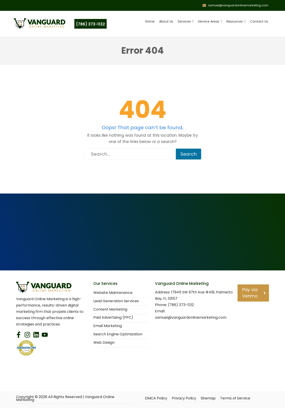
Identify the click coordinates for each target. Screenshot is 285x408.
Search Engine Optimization (117, 334)
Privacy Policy (184, 398)
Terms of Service (235, 398)
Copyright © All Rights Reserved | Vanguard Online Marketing (65, 398)
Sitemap (208, 398)
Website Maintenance (112, 292)
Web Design (104, 342)
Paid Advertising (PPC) (113, 317)
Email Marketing (107, 326)
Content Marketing (110, 309)
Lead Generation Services (116, 301)
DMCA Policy (156, 398)
